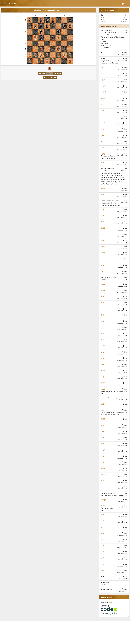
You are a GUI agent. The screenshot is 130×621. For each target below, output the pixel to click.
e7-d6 (103, 240)
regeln (113, 4)
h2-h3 (103, 188)
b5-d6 (103, 346)
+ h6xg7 (103, 92)
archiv (108, 4)
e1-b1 (103, 209)
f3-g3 (102, 222)
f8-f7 (102, 443)
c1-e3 (102, 437)
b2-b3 (103, 302)
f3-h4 (102, 462)
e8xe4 (103, 284)
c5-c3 (102, 117)
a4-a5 (102, 259)
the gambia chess (8, 3)
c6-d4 (103, 431)
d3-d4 (103, 315)
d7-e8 (103, 98)
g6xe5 (103, 425)
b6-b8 (103, 123)
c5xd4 (103, 253)
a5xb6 (103, 234)
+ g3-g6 (103, 154)
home (91, 4)
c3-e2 (102, 487)
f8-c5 (102, 514)
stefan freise (112, 602)
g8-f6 (102, 527)
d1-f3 (102, 340)
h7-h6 (103, 468)
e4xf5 (42, 73)
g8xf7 (103, 404)
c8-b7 (103, 321)
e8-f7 (102, 73)
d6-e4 (103, 296)
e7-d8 (103, 456)
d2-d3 (58, 73)
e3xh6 (103, 104)
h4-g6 (103, 450)
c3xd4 (103, 246)
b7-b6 (103, 370)
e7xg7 (103, 86)
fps (125, 18)
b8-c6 (103, 552)
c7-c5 (102, 358)
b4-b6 (103, 194)
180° (50, 77)
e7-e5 (102, 564)
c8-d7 (103, 135)
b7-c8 (103, 162)
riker (102, 18)
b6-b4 (103, 216)
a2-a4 (102, 352)
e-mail (119, 4)
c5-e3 (102, 364)
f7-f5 (102, 539)
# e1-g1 (103, 474)
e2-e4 (102, 570)
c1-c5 (102, 129)
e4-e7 (102, 110)
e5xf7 (102, 410)
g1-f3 (102, 558)
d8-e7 (103, 481)
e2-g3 (103, 377)
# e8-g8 (103, 500)
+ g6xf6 (103, 80)
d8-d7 (103, 333)
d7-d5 (103, 383)
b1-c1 (103, 141)
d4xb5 (103, 419)
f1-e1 (102, 327)
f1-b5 (102, 545)
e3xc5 (103, 389)
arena (102, 4)
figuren (97, 4)
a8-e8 (102, 309)
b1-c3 (103, 533)
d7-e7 (103, 265)
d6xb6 (103, 228)
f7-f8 (102, 147)
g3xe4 (103, 290)
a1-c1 (102, 67)
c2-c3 (102, 271)
